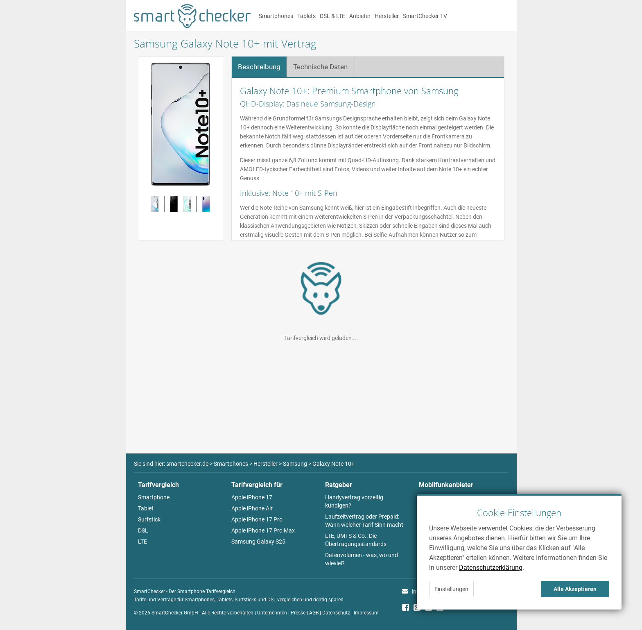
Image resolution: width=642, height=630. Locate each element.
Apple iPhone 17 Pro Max (263, 530)
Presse (298, 613)
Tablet (146, 508)
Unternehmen (272, 613)
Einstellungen (451, 589)
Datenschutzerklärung (490, 567)
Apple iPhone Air (252, 508)
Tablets (306, 16)
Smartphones (276, 16)
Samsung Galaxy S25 (258, 541)
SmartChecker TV (425, 16)
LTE (142, 541)
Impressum (366, 613)
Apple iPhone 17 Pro (257, 519)
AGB (314, 613)
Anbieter (360, 16)
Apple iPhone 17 (251, 497)
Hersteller (387, 16)
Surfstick (149, 519)
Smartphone (154, 497)
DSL (143, 530)
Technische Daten (320, 67)
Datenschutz (336, 613)
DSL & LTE (332, 16)
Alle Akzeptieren (575, 589)
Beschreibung (259, 67)
